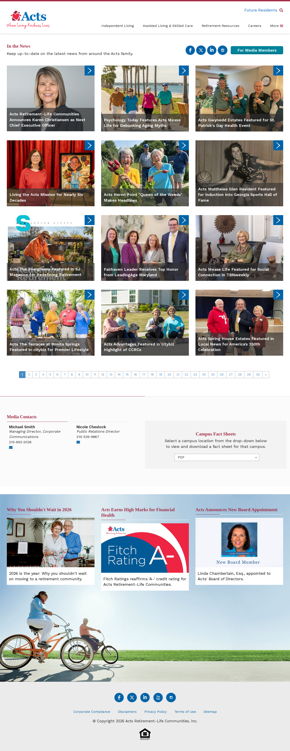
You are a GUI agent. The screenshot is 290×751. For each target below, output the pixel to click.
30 (258, 374)
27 (231, 374)
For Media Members (257, 50)
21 (178, 374)
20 (169, 374)
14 (119, 374)
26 (222, 374)
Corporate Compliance (91, 712)
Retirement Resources (220, 26)
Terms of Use (185, 712)
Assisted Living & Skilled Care (168, 26)
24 (204, 374)
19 (160, 374)
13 (111, 374)
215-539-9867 (87, 437)
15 (127, 374)
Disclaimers (127, 712)
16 (135, 374)
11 (95, 374)
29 (249, 374)
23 (195, 374)
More (276, 25)
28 (240, 374)
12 (102, 374)
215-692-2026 (20, 442)
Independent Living (117, 26)
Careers (254, 26)
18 (152, 374)
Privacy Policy (155, 712)
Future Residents (260, 10)
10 (87, 374)
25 (213, 374)
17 (143, 374)
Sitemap (210, 712)
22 (186, 374)
